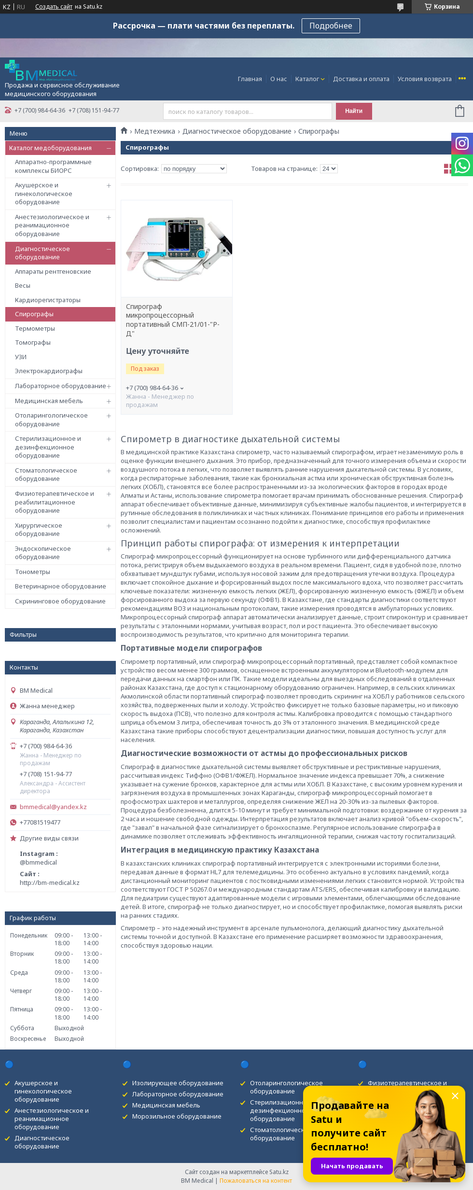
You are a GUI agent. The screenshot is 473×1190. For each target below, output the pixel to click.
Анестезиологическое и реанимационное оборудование (52, 225)
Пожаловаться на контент (256, 1180)
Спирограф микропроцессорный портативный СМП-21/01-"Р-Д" (173, 320)
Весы (22, 285)
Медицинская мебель (49, 400)
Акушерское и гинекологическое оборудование (43, 193)
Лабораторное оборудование (60, 385)
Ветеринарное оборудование (60, 586)
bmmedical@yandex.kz (53, 807)
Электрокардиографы (49, 370)
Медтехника (154, 131)
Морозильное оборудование (177, 1116)
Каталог (307, 78)
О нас (278, 78)
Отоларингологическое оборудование (51, 419)
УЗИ (21, 356)
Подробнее (330, 25)
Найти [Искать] (353, 111)
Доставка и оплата (361, 78)
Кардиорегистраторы (48, 299)
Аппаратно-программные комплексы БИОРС (53, 166)
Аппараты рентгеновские (53, 271)
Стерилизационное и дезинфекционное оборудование (48, 447)
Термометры (35, 328)
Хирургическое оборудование (38, 529)
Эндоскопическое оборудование (43, 552)
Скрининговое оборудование (60, 601)
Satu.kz (279, 1172)
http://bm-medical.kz (50, 882)
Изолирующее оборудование (177, 1082)
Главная (250, 78)
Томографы (33, 342)
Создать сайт (53, 6)
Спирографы (34, 313)
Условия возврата (425, 78)
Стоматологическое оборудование (46, 474)
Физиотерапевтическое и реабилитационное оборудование (54, 502)
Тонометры (32, 571)
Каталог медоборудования (50, 147)
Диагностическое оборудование (42, 253)
